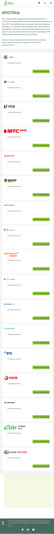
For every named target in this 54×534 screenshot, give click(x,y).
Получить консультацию (41, 71)
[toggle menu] (51, 3)
